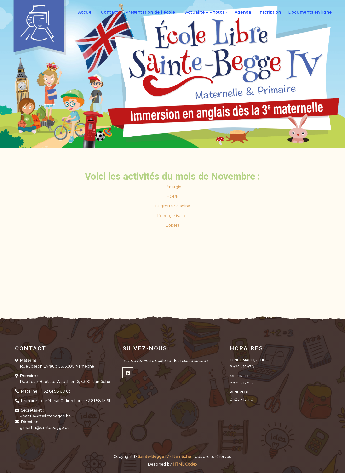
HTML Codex (185, 464)
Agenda (243, 12)
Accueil (86, 12)
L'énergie (172, 187)
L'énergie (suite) (172, 215)
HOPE (172, 196)
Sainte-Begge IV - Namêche (164, 456)
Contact (109, 12)
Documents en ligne (310, 12)
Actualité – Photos (204, 12)
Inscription (269, 12)
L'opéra (172, 225)
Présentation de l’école (150, 12)
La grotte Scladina (172, 206)
